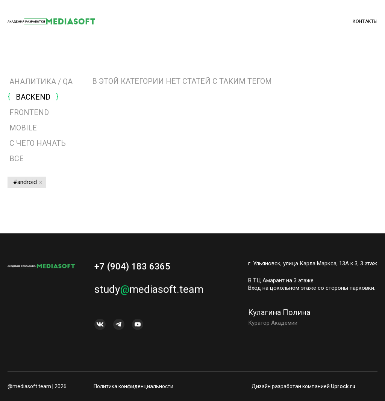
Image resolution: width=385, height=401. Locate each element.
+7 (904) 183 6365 (132, 266)
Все (16, 158)
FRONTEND (29, 112)
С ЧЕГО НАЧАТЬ (38, 143)
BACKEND (33, 96)
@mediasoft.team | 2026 (37, 386)
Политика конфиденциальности (133, 386)
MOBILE (23, 127)
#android (25, 182)
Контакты (365, 21)
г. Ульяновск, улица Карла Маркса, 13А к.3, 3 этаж (312, 263)
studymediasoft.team (148, 291)
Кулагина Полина (279, 314)
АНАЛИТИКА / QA (41, 81)
